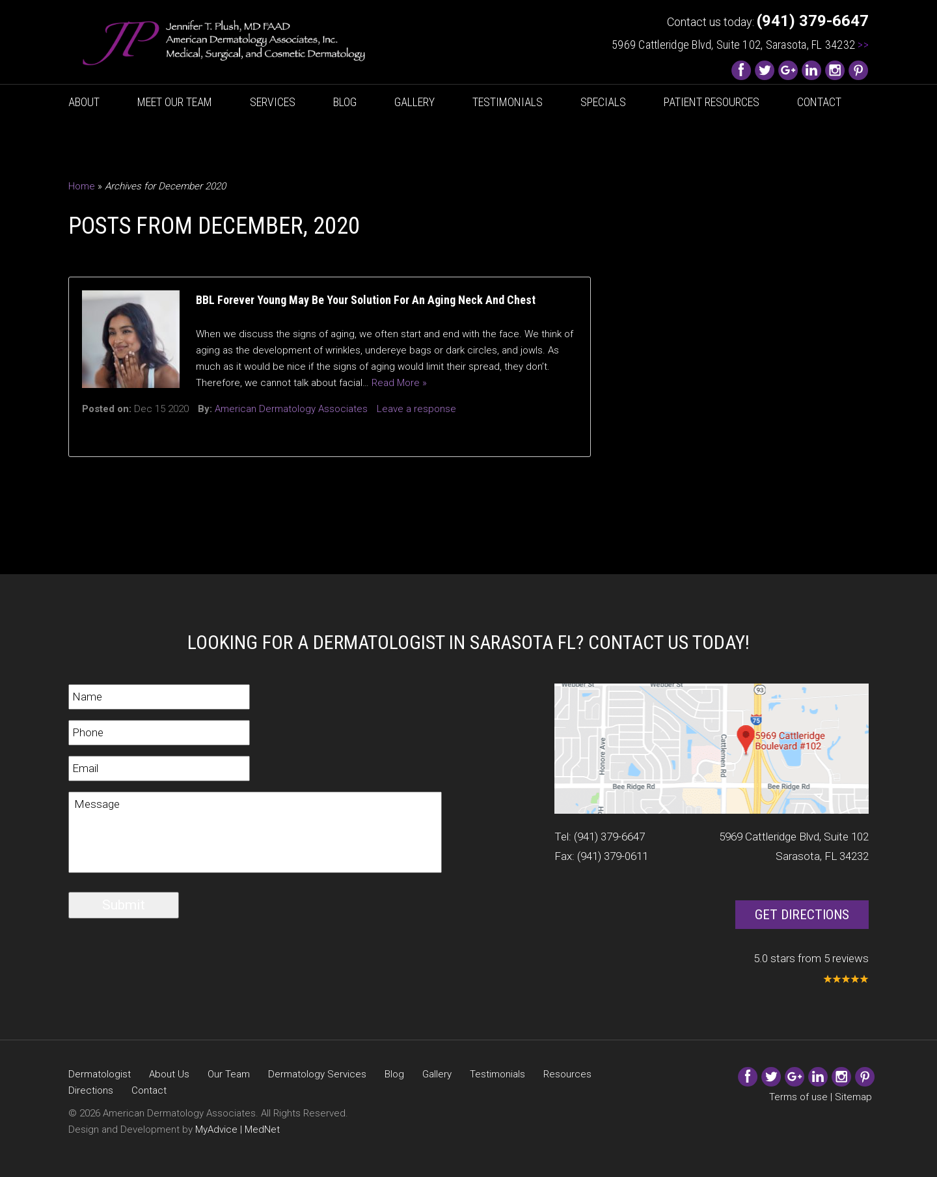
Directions (90, 1090)
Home (81, 186)
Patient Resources (711, 102)
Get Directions (802, 914)
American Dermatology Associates (291, 409)
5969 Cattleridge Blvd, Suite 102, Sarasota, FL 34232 (740, 44)
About (84, 102)
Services (272, 102)
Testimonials (507, 102)
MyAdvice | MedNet (237, 1129)
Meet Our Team (174, 102)
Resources (567, 1074)
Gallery (414, 102)
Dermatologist (99, 1074)
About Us (169, 1074)
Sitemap (853, 1097)
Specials (603, 102)
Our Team (229, 1074)
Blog (345, 102)
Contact (819, 102)
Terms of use (798, 1097)
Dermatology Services (317, 1074)
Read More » (399, 383)
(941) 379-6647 (609, 836)
